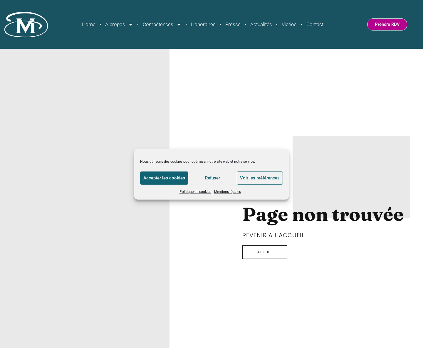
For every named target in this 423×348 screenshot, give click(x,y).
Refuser (212, 178)
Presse (233, 24)
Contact (314, 24)
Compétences (162, 24)
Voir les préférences (260, 178)
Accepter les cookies (164, 178)
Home (88, 24)
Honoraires (203, 24)
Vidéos (289, 24)
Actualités (261, 24)
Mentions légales (227, 191)
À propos (119, 24)
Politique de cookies (195, 191)
